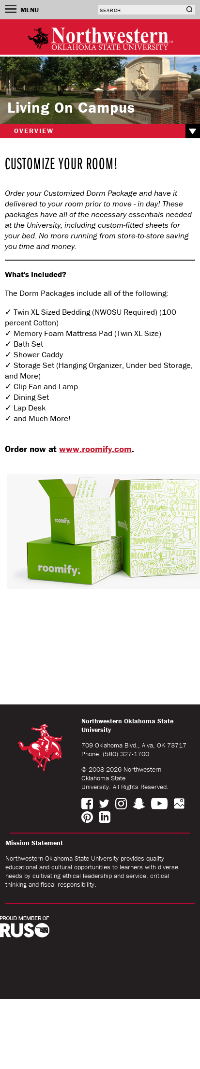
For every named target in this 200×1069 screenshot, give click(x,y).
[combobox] (140, 10)
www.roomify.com (95, 448)
